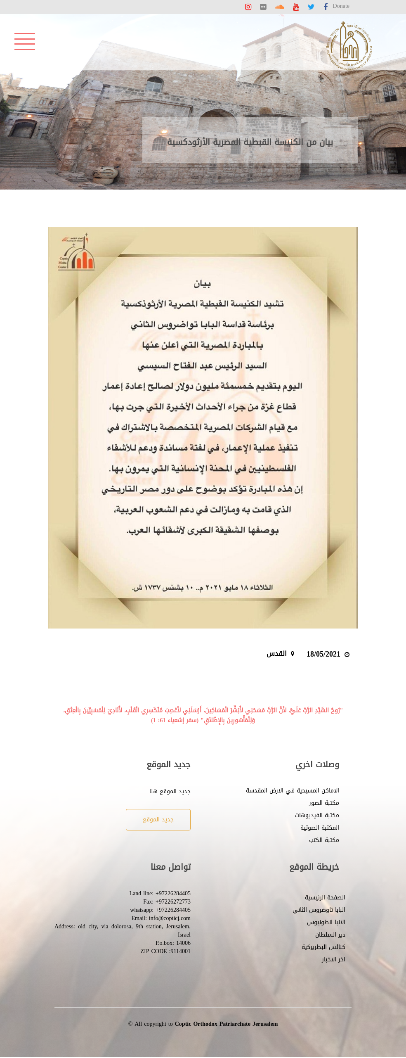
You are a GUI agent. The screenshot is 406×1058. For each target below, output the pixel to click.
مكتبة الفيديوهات (317, 815)
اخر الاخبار (333, 959)
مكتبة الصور (324, 803)
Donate (341, 6)
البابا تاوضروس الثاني (319, 910)
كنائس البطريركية (323, 947)
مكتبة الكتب (324, 840)
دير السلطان (330, 934)
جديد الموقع (158, 819)
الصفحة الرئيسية (325, 897)
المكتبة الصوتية (319, 827)
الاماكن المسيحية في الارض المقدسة (292, 790)
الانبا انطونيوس (326, 922)
